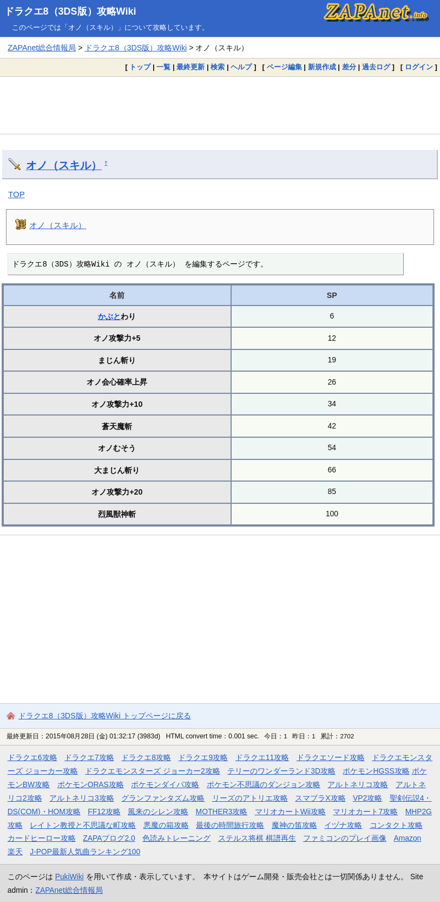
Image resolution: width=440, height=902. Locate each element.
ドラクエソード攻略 (331, 757)
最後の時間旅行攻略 (230, 825)
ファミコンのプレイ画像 (344, 838)
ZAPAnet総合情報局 (42, 47)
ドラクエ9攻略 (203, 757)
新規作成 (322, 67)
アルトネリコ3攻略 (81, 798)
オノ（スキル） (64, 165)
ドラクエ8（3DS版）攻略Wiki (70, 11)
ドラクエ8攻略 (146, 757)
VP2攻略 (367, 798)
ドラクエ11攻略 (262, 757)
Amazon (408, 838)
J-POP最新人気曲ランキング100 (85, 851)
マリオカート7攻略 (365, 811)
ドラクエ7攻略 (89, 757)
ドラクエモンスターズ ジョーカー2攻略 (152, 771)
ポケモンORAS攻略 (90, 784)
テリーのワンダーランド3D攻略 (281, 771)
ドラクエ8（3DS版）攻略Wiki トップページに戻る (104, 715)
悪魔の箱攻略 (166, 825)
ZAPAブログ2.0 (109, 838)
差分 (349, 67)
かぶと (109, 316)
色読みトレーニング (176, 838)
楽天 (15, 851)
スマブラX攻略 (320, 798)
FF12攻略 (104, 811)
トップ (139, 67)
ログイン (419, 67)
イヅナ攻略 (343, 825)
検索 (218, 67)
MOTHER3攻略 (222, 811)
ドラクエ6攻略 (32, 757)
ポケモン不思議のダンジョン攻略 (263, 784)
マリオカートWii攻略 (290, 811)
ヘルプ (241, 67)
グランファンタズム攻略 (163, 798)
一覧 (163, 67)
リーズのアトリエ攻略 (250, 798)
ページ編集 (284, 67)
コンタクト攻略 (396, 825)
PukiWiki (69, 876)
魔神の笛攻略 (294, 825)
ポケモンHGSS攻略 (376, 771)
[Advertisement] (220, 105)
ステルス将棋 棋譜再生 (257, 838)
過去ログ (376, 67)
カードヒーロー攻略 (42, 838)
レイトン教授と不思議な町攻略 (83, 825)
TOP (16, 194)
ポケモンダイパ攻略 (165, 784)
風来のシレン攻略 (158, 811)
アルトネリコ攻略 (357, 784)
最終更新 (190, 67)
